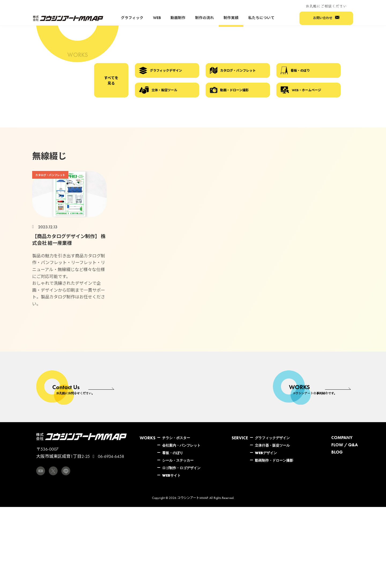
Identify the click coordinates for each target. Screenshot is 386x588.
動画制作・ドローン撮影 (274, 460)
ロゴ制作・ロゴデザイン (181, 468)
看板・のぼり (295, 70)
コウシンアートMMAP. (193, 498)
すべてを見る (111, 81)
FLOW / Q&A (344, 444)
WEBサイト (171, 475)
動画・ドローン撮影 (229, 90)
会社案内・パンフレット (181, 445)
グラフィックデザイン (160, 70)
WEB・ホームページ (301, 90)
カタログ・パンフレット (233, 70)
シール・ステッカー (178, 460)
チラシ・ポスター (176, 438)
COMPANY (341, 437)
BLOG (337, 452)
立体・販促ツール (158, 90)
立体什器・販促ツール (272, 445)
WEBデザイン (266, 453)
